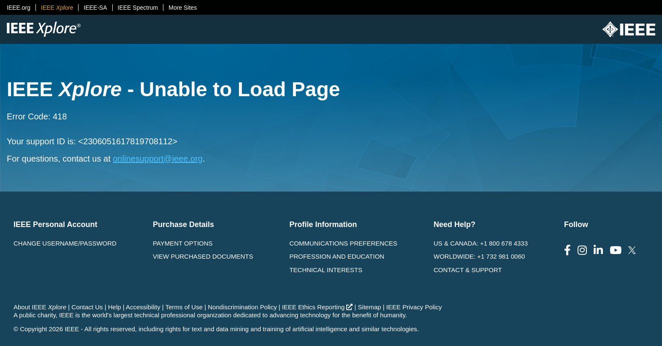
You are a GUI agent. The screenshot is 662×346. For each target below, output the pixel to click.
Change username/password (65, 243)
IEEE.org (18, 7)
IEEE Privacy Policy (414, 307)
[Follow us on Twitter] (632, 250)
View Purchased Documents (203, 256)
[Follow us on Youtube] (615, 250)
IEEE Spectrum (138, 7)
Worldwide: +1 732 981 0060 (479, 256)
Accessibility (143, 307)
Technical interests (325, 269)
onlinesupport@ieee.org (158, 158)
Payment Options (183, 243)
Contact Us (87, 307)
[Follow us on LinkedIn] (598, 250)
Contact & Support (468, 269)
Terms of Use (184, 307)
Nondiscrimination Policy (242, 307)
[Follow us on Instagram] (582, 250)
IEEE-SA (95, 7)
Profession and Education (336, 256)
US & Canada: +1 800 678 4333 (481, 243)
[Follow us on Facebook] (567, 250)
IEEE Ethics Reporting (317, 307)
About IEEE (40, 307)
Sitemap (369, 307)
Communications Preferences (343, 243)
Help (114, 307)
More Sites (182, 7)
